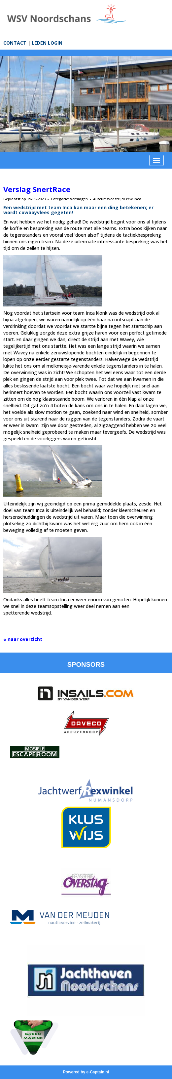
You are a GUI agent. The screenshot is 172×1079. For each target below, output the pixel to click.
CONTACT (14, 43)
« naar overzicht (22, 639)
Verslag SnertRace (36, 189)
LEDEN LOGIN (47, 43)
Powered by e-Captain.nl (86, 1072)
